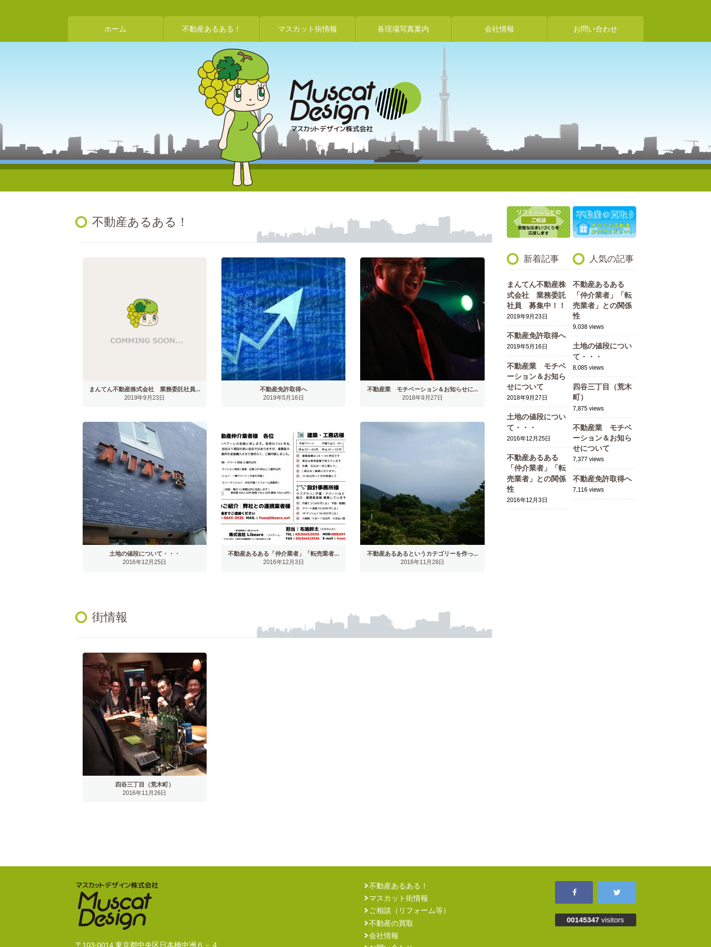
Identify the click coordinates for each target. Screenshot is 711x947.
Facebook (574, 892)
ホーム (115, 29)
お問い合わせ (595, 29)
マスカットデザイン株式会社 (356, 105)
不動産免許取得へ (536, 336)
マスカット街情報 (307, 29)
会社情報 (499, 29)
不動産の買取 (391, 923)
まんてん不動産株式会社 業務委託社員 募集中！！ (536, 295)
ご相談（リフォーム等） (409, 911)
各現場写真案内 (403, 29)
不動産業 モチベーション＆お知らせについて (536, 376)
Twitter (617, 892)
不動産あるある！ (211, 29)
